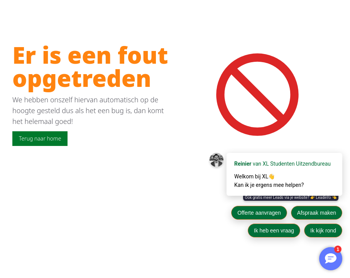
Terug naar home (40, 138)
